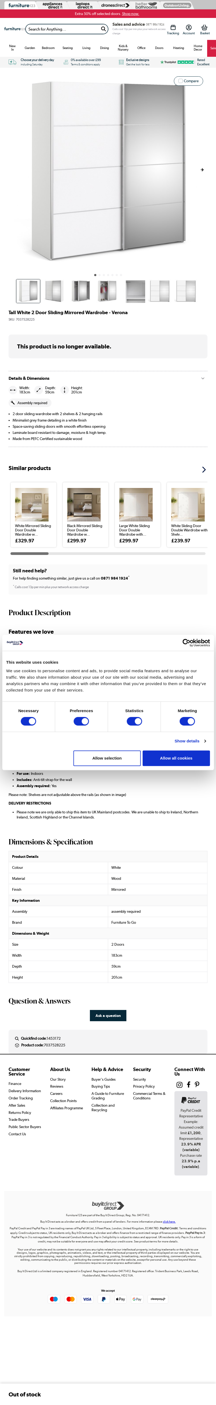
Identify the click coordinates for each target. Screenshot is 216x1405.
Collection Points (63, 1101)
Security (139, 1079)
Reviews (56, 1086)
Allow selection (107, 758)
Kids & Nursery (123, 47)
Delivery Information (25, 1091)
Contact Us (17, 1134)
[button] (202, 170)
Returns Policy (20, 1112)
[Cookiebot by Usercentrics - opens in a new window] (186, 643)
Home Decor (198, 47)
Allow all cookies (176, 758)
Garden (30, 48)
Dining (104, 48)
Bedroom (48, 48)
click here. (169, 1221)
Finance (15, 1083)
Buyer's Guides (103, 1079)
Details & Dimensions (29, 378)
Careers (56, 1093)
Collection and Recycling (103, 1107)
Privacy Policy (144, 1086)
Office (141, 48)
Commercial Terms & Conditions (149, 1095)
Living (86, 48)
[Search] (62, 29)
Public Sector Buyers (25, 1127)
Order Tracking (21, 1098)
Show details (187, 741)
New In (12, 47)
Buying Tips (100, 1086)
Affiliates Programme (66, 1108)
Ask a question (108, 1015)
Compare (191, 80)
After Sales (17, 1105)
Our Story (58, 1079)
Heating (178, 48)
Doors (159, 48)
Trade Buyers (19, 1119)
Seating (68, 48)
